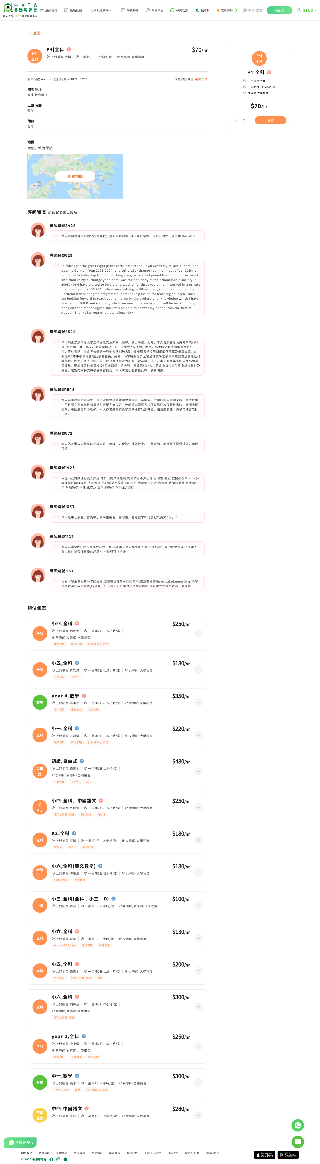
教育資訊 (44, 1153)
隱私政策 (173, 1153)
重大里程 (79, 1153)
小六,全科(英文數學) (74, 866)
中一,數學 (62, 1076)
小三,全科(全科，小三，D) (80, 899)
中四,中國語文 (67, 1109)
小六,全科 (62, 931)
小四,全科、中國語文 (74, 801)
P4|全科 (55, 49)
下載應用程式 (152, 1153)
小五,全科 (62, 663)
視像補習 (97, 1153)
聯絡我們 (132, 1153)
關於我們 (26, 1153)
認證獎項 (62, 1153)
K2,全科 (61, 833)
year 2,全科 (65, 1036)
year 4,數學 (65, 696)
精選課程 (114, 1153)
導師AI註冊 (213, 1153)
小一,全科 (62, 728)
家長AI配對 (192, 1153)
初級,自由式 (65, 761)
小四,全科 (62, 623)
